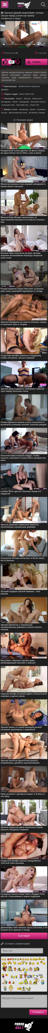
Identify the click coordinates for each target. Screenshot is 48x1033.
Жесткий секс (22, 105)
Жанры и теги (10, 109)
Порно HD (34, 105)
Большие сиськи (38, 102)
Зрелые (27, 98)
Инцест (19, 98)
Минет (15, 102)
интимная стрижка (37, 112)
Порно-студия (11, 94)
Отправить (38, 1012)
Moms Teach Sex (26, 94)
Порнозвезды (10, 86)
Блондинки (24, 102)
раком (32, 109)
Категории (9, 98)
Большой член (8, 105)
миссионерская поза (18, 112)
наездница (23, 109)
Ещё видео (24, 935)
